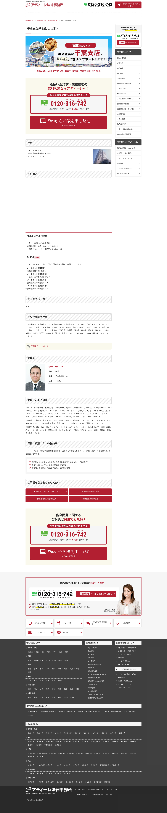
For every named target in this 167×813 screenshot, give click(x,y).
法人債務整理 (121, 124)
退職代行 (81, 711)
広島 (29, 689)
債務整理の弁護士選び (124, 134)
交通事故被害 (32, 711)
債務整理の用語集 (123, 104)
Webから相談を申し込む (96, 594)
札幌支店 (31, 733)
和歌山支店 (115, 765)
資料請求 (120, 163)
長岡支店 (115, 753)
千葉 (48, 660)
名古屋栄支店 (43, 753)
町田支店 (59, 741)
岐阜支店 (89, 753)
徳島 (59, 689)
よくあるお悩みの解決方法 (126, 99)
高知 (77, 689)
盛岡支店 (104, 733)
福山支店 (40, 773)
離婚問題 (62, 711)
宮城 (48, 652)
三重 (47, 669)
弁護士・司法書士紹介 (125, 681)
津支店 (97, 753)
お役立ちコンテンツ (132, 13)
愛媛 (65, 689)
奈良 (47, 680)
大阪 (29, 680)
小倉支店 (40, 782)
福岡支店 (31, 782)
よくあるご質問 (93, 13)
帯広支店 (77, 733)
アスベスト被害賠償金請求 (112, 711)
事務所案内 (121, 677)
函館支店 (49, 733)
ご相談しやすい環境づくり (126, 153)
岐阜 (41, 669)
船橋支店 (133, 741)
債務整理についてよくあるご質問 (47, 491)
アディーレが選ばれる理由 (127, 674)
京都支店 (67, 765)
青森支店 (86, 733)
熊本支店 (79, 782)
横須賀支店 (96, 741)
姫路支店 (85, 765)
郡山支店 (122, 733)
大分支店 (88, 782)
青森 (37, 652)
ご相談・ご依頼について (53, 13)
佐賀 (41, 697)
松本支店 (133, 753)
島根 (53, 689)
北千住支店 (50, 741)
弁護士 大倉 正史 (55, 367)
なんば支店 (41, 765)
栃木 (60, 660)
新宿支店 (69, 741)
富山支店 (40, 757)
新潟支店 (106, 753)
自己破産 (120, 73)
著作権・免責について (83, 794)
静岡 (35, 669)
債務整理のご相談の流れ (46, 499)
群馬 (66, 660)
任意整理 (120, 63)
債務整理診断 (121, 93)
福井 (29, 672)
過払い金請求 (121, 58)
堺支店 (50, 765)
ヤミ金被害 (121, 78)
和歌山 (60, 680)
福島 (66, 652)
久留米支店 (50, 782)
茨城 (54, 660)
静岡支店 (62, 753)
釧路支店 (58, 733)
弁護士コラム (121, 88)
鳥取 (47, 689)
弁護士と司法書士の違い (125, 129)
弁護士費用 (121, 119)
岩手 (43, 652)
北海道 (30, 652)
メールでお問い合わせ (124, 168)
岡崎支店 (54, 753)
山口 (41, 689)
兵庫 (41, 680)
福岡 (29, 697)
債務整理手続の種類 (90, 499)
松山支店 (67, 773)
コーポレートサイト (124, 684)
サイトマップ (109, 794)
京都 (35, 680)
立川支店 (40, 741)
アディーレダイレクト (124, 158)
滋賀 (53, 680)
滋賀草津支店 (104, 765)
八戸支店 (95, 733)
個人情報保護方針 (98, 794)
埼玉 (43, 660)
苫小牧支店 (68, 733)
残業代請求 (71, 711)
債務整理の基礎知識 (75, 13)
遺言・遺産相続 (129, 711)
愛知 (29, 669)
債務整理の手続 (34, 13)
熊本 (47, 697)
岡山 (35, 689)
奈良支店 (94, 765)
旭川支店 (40, 733)
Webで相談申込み (128, 42)
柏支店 (30, 745)
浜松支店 (72, 753)
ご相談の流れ (121, 114)
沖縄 (72, 697)
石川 (71, 669)
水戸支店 (39, 745)
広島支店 (31, 773)
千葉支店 (124, 741)
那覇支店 (107, 782)
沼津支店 (80, 753)
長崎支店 (59, 782)
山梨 (65, 669)
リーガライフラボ (124, 687)
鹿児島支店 (97, 782)
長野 (59, 669)
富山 (77, 669)
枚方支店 (58, 765)
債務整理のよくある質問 (125, 109)
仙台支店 (113, 733)
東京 (29, 660)
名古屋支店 (32, 753)
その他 (30, 716)
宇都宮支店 (48, 745)
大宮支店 (106, 741)
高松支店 (58, 773)
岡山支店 (49, 773)
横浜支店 (77, 741)
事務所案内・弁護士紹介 (111, 13)
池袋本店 (31, 741)
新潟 (53, 669)
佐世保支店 (69, 782)
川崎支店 (86, 741)
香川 (71, 689)
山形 (60, 652)
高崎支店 (58, 745)
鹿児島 (66, 697)
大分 (53, 697)
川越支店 (115, 741)
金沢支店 (31, 757)
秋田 (54, 652)
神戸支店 (76, 765)
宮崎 (59, 697)
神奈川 (36, 660)
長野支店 (124, 753)
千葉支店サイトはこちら (40, 346)
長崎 (35, 697)
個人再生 (120, 68)
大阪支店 (31, 765)
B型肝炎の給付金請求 (93, 711)
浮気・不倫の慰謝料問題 (48, 711)
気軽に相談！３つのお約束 (126, 148)
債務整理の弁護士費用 (90, 491)
